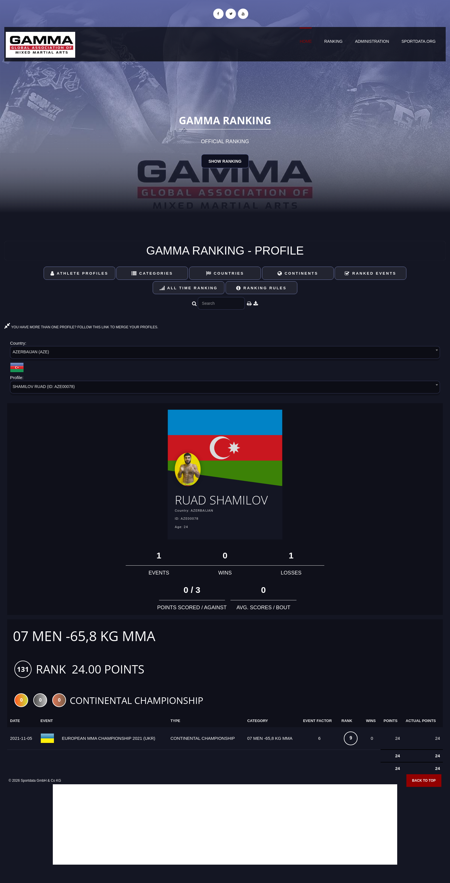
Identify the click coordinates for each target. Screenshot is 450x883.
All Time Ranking (189, 288)
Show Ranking (224, 161)
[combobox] (225, 353)
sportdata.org (418, 41)
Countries (225, 273)
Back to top (424, 797)
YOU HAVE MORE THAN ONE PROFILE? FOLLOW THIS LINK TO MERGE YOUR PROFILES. (81, 327)
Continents (298, 273)
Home (306, 41)
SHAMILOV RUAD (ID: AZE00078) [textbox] (44, 386)
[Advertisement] (225, 841)
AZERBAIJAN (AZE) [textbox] (31, 352)
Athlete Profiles (79, 273)
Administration (372, 41)
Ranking (333, 41)
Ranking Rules (261, 288)
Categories (152, 273)
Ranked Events (370, 273)
